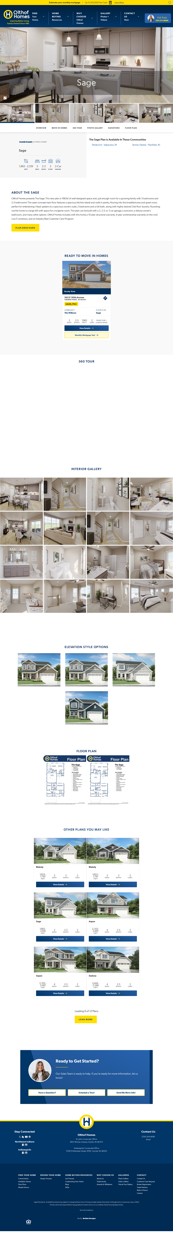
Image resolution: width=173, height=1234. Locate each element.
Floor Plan (131, 128)
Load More (86, 1022)
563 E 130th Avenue (83, 300)
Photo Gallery (95, 128)
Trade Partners (142, 1190)
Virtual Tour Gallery (125, 1187)
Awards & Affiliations (104, 1187)
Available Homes (24, 1184)
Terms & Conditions (86, 1213)
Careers (140, 1196)
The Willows (70, 315)
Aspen (94, 924)
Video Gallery (123, 1184)
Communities (23, 1181)
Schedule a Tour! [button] (87, 1095)
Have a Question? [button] (47, 1095)
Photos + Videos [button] (107, 16)
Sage (98, 315)
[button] (169, 2)
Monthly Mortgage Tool (85, 336)
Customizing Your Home (74, 1184)
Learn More (119, 2)
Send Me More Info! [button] (126, 1095)
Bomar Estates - (146, 144)
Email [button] (148, 1142)
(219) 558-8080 (148, 1139)
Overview (41, 128)
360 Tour (77, 128)
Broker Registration (144, 1187)
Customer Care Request (146, 1184)
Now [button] (130, 16)
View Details (84, 329)
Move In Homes (59, 128)
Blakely (37, 869)
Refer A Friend (142, 1193)
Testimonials (101, 1184)
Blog (67, 1187)
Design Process (46, 1181)
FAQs (67, 1190)
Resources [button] (59, 16)
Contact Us (141, 1181)
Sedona (94, 979)
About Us (100, 1181)
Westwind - (104, 144)
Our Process (69, 1181)
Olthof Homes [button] (83, 18)
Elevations (114, 128)
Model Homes (23, 1190)
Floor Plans (25, 141)
